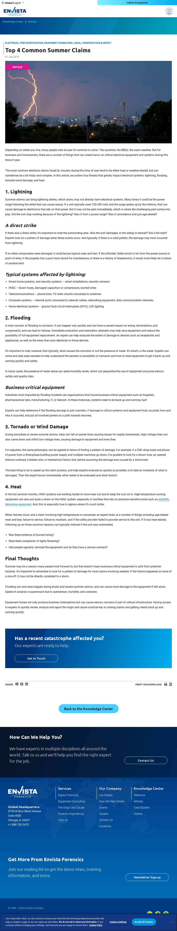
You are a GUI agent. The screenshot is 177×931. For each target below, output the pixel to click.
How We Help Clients (111, 801)
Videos (138, 813)
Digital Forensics (68, 795)
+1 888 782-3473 (18, 824)
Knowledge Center (13, 21)
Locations (105, 826)
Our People (106, 795)
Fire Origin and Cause (71, 807)
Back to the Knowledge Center (88, 708)
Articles (32, 21)
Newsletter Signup (147, 877)
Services (64, 788)
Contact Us (146, 760)
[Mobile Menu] (169, 11)
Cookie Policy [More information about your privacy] (95, 925)
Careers (103, 813)
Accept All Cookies (143, 922)
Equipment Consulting (71, 801)
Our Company (110, 788)
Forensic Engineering (70, 813)
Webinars (139, 795)
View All (63, 820)
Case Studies (142, 807)
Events (103, 807)
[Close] (171, 922)
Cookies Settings (118, 922)
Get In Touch (36, 658)
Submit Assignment (137, 2)
